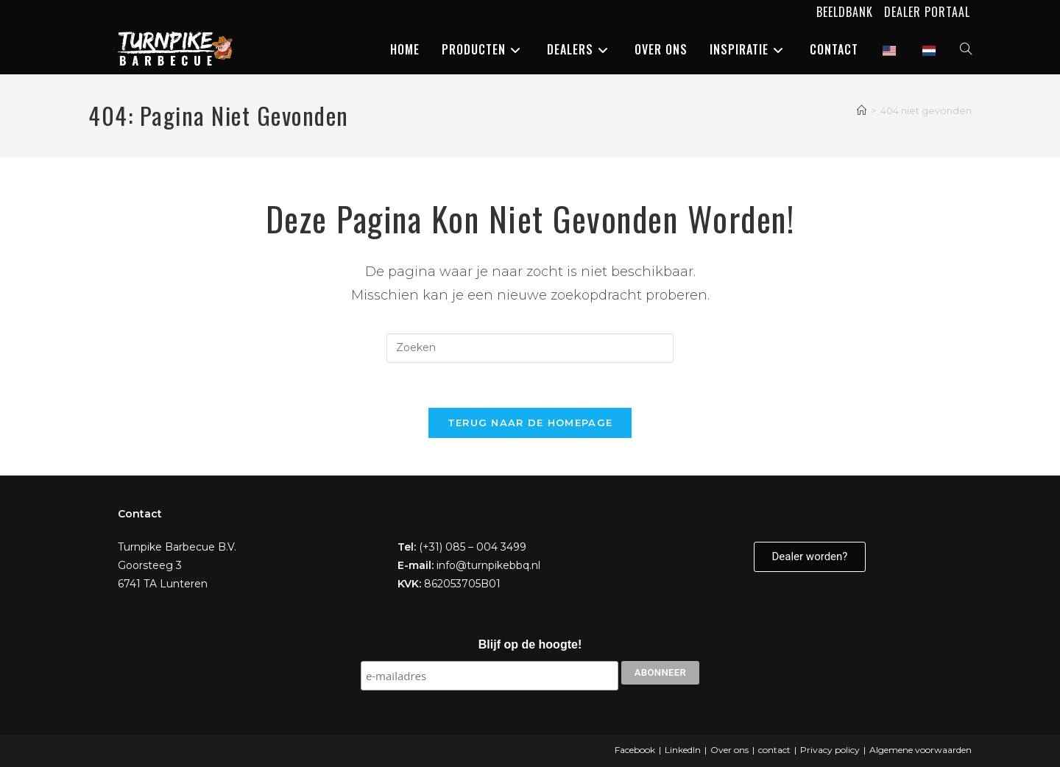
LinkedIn (683, 749)
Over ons (729, 749)
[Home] (861, 110)
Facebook (635, 749)
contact (774, 749)
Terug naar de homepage (530, 422)
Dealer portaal (927, 12)
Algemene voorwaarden (920, 749)
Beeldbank (844, 12)
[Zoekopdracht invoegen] (530, 348)
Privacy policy (830, 749)
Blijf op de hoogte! (530, 644)
